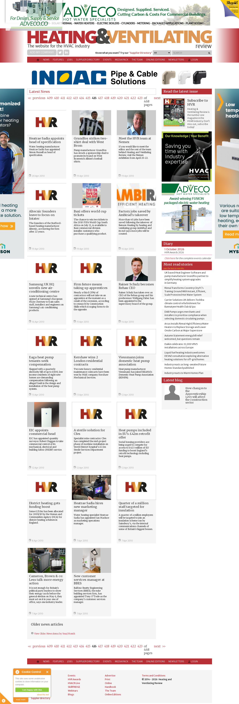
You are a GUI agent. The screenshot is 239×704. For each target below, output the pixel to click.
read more (20, 699)
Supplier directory (88, 59)
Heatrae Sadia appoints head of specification (46, 140)
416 (94, 98)
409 (50, 98)
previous (39, 98)
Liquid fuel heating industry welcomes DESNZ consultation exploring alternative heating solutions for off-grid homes (186, 356)
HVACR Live (74, 683)
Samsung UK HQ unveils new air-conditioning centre (44, 287)
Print (107, 679)
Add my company (42, 52)
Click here (169, 258)
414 (81, 98)
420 (120, 98)
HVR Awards (74, 679)
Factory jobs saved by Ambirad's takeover (135, 213)
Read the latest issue (181, 91)
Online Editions (155, 59)
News (46, 59)
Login (193, 60)
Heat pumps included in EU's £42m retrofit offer (135, 433)
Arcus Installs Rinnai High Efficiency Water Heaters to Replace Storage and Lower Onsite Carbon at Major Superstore (186, 327)
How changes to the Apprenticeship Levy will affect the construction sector (196, 395)
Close (47, 672)
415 (88, 98)
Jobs (70, 59)
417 (100, 98)
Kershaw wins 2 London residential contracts (88, 360)
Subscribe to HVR (197, 102)
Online (108, 683)
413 (75, 98)
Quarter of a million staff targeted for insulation (133, 506)
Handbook (110, 686)
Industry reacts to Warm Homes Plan (183, 373)
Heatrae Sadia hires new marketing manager (88, 506)
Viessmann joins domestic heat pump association (134, 360)
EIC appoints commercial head (42, 432)
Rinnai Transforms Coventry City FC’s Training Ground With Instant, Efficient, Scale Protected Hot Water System (185, 291)
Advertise (110, 675)
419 (113, 98)
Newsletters (176, 59)
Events (107, 59)
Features (58, 59)
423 (140, 98)
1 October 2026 (174, 249)
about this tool (43, 695)
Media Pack (121, 59)
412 (69, 98)
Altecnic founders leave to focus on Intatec (42, 214)
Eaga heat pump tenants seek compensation (41, 360)
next (157, 98)
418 (106, 98)
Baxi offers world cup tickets (90, 213)
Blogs (71, 694)
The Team (137, 59)
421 (126, 98)
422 (133, 98)
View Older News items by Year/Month (54, 633)
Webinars (73, 690)
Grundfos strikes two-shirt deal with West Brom (91, 141)
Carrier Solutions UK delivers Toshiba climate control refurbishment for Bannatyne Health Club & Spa (184, 303)
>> (164, 646)
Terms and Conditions (153, 675)
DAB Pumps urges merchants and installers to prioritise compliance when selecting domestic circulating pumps (185, 315)
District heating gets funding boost (44, 505)
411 (63, 98)
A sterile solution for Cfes (89, 432)
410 (56, 98)
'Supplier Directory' (140, 52)
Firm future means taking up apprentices (91, 286)
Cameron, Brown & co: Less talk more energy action (46, 579)
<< (29, 98)
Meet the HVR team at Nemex (135, 140)
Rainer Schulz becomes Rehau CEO (136, 286)
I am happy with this (32, 690)
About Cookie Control (17, 672)
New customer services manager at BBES (89, 579)
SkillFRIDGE (74, 686)
